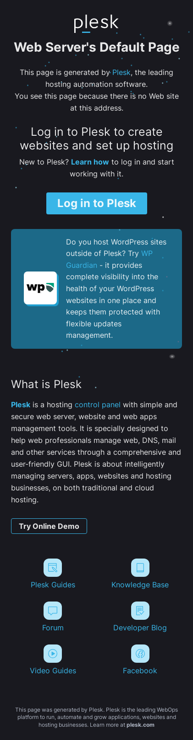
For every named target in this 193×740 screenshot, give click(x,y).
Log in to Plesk (96, 203)
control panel (98, 404)
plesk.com (140, 724)
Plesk (121, 72)
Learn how (90, 161)
